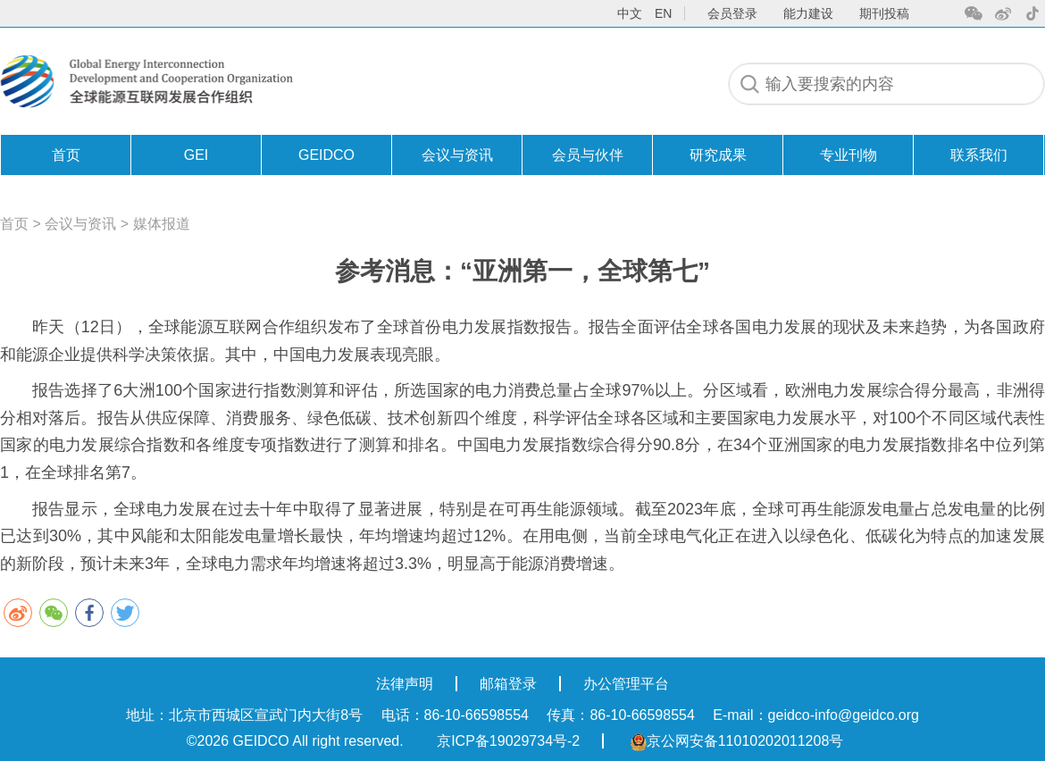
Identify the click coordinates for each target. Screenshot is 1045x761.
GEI (196, 155)
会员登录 (732, 13)
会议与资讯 (457, 155)
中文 (629, 13)
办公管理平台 (626, 683)
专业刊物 (848, 155)
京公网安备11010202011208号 (737, 740)
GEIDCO (326, 155)
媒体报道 (161, 223)
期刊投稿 (884, 13)
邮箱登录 (508, 683)
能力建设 (808, 13)
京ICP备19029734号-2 (508, 740)
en (663, 13)
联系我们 (978, 155)
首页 (66, 155)
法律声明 (404, 683)
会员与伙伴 (587, 155)
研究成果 (718, 155)
